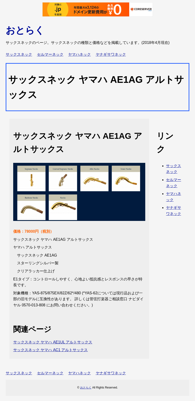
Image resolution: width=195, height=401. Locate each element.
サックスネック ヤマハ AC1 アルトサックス (50, 350)
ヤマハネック (79, 54)
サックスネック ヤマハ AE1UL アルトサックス (52, 342)
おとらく (25, 30)
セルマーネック (50, 54)
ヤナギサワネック (111, 54)
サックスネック (19, 54)
